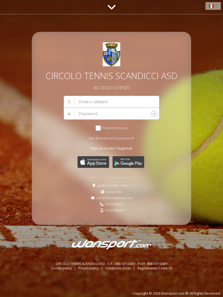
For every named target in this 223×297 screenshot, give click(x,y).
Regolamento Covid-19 (155, 268)
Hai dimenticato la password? (111, 138)
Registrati (124, 148)
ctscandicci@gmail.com (114, 197)
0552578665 (114, 204)
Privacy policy (89, 268)
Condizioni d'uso (118, 268)
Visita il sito (114, 191)
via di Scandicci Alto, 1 (114, 185)
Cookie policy (61, 268)
